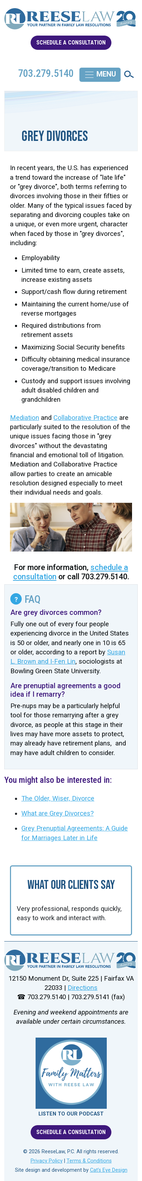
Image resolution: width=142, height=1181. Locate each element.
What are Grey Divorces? (57, 813)
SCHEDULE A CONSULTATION (71, 42)
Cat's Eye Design (108, 1170)
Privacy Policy (47, 1161)
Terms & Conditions (89, 1161)
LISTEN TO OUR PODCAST (71, 1114)
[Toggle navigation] (100, 75)
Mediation (24, 418)
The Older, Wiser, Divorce (57, 798)
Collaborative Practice (85, 418)
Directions (83, 988)
